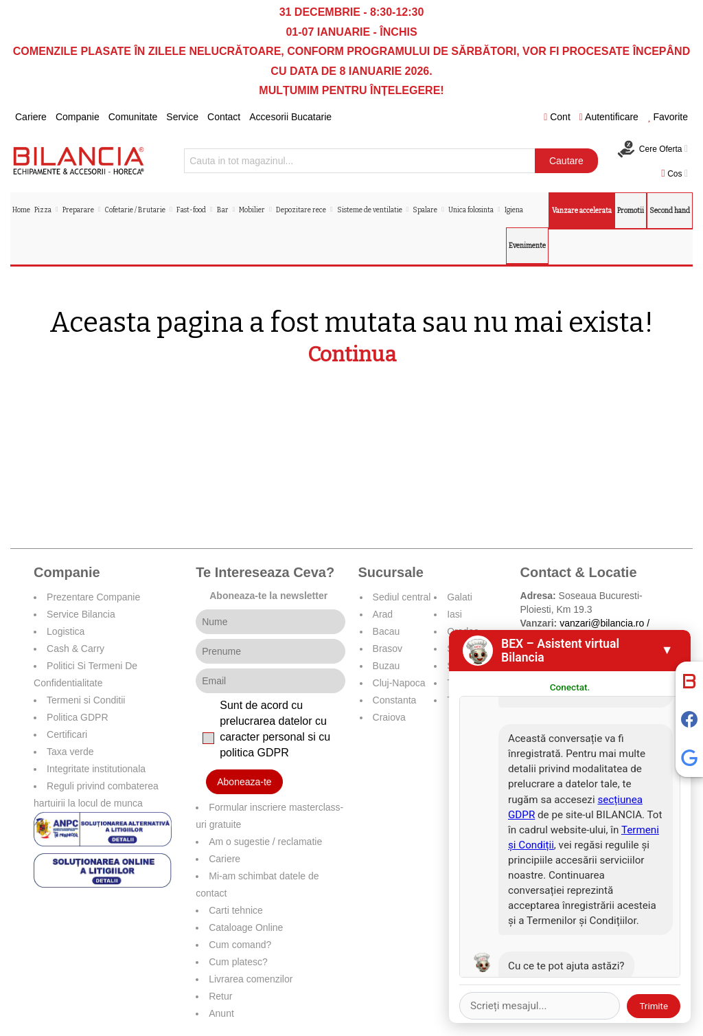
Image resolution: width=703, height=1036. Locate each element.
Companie (78, 116)
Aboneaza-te (244, 781)
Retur (220, 996)
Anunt (221, 1013)
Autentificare (608, 116)
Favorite (667, 116)
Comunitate (133, 116)
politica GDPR (254, 752)
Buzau (386, 665)
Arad (383, 614)
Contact (223, 116)
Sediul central (402, 597)
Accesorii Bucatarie (290, 116)
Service (182, 116)
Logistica (65, 631)
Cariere (31, 116)
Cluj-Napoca (399, 682)
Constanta (395, 700)
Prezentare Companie (93, 597)
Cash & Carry (75, 648)
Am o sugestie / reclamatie (265, 841)
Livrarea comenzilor (250, 978)
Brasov (388, 648)
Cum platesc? (238, 961)
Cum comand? (240, 944)
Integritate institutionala (96, 768)
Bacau (386, 631)
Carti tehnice (236, 910)
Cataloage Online (246, 927)
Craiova (389, 717)
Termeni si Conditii (86, 700)
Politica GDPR (77, 717)
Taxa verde (70, 751)
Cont (557, 116)
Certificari (67, 734)
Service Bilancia (81, 614)
